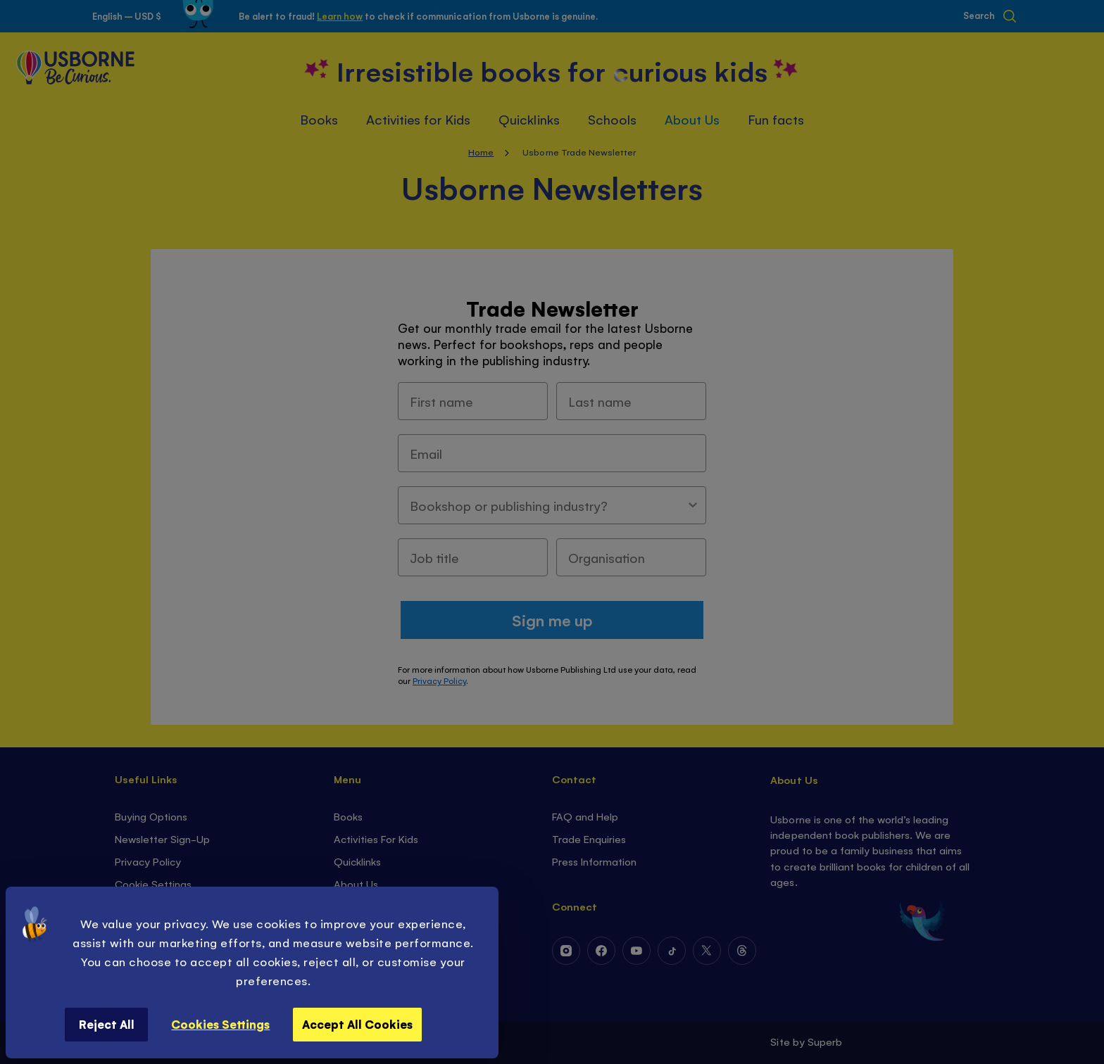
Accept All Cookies (357, 1024)
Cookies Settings (220, 1024)
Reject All (106, 1024)
